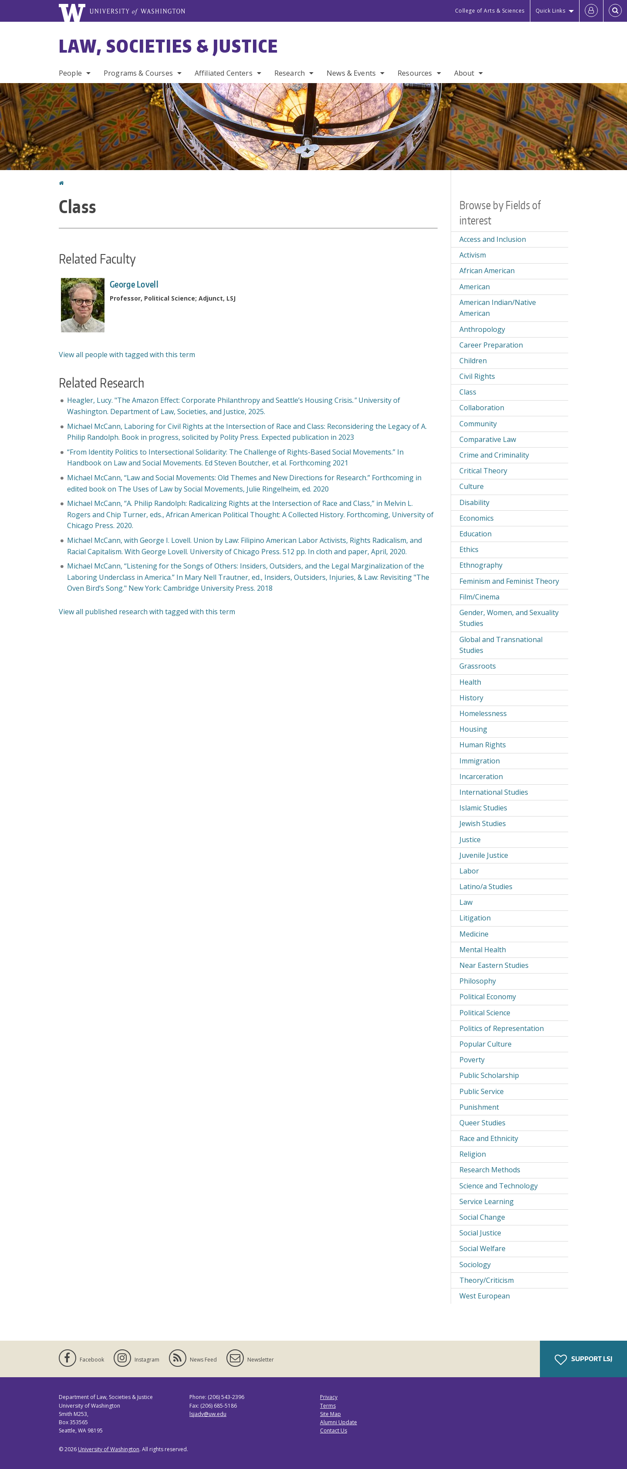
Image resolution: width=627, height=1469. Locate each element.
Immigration (479, 761)
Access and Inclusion (492, 239)
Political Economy (487, 996)
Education (475, 534)
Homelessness (483, 713)
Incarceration (481, 776)
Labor (469, 871)
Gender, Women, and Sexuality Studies (509, 618)
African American (487, 270)
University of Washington (108, 1449)
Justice (470, 839)
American (474, 286)
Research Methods (489, 1170)
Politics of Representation (501, 1028)
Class (467, 392)
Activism (472, 255)
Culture (471, 486)
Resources (415, 73)
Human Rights (482, 745)
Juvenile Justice (483, 855)
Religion (472, 1154)
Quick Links (551, 10)
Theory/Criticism (486, 1280)
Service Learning (486, 1201)
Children (473, 360)
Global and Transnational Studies (501, 645)
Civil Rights (477, 376)
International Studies (493, 792)
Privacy (328, 1397)
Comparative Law (487, 439)
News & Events (351, 73)
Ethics (469, 549)
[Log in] (591, 11)
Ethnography (480, 565)
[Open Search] (615, 11)
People (70, 73)
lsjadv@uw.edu (207, 1414)
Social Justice (480, 1233)
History (471, 698)
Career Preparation (491, 345)
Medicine (474, 934)
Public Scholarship (489, 1075)
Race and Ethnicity (488, 1138)
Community (478, 423)
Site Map (330, 1414)
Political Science (484, 1012)
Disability (474, 502)
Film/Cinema (479, 597)
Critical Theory (483, 470)
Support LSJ (583, 1360)
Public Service (481, 1091)
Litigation (475, 918)
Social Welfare (482, 1248)
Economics (476, 518)
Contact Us (333, 1430)
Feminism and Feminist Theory (509, 581)
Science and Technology (498, 1186)
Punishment (479, 1107)
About (464, 73)
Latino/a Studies (485, 886)
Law (465, 902)
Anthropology (482, 329)
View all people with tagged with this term (127, 354)
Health (470, 682)
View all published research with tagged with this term (147, 611)
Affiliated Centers (224, 73)
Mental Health (482, 949)
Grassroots (477, 666)
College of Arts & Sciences (490, 10)
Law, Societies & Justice (168, 46)
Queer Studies (482, 1123)
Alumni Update (338, 1422)
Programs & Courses (138, 73)
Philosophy (477, 981)
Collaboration (481, 407)
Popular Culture (485, 1044)
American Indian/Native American (497, 308)
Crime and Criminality (494, 455)
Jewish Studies (482, 823)
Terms (328, 1405)
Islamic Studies (483, 808)
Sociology (475, 1264)
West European (484, 1296)
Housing (473, 729)
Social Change (482, 1217)
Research (289, 73)
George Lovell (134, 284)
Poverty (472, 1059)
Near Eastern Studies (494, 965)
